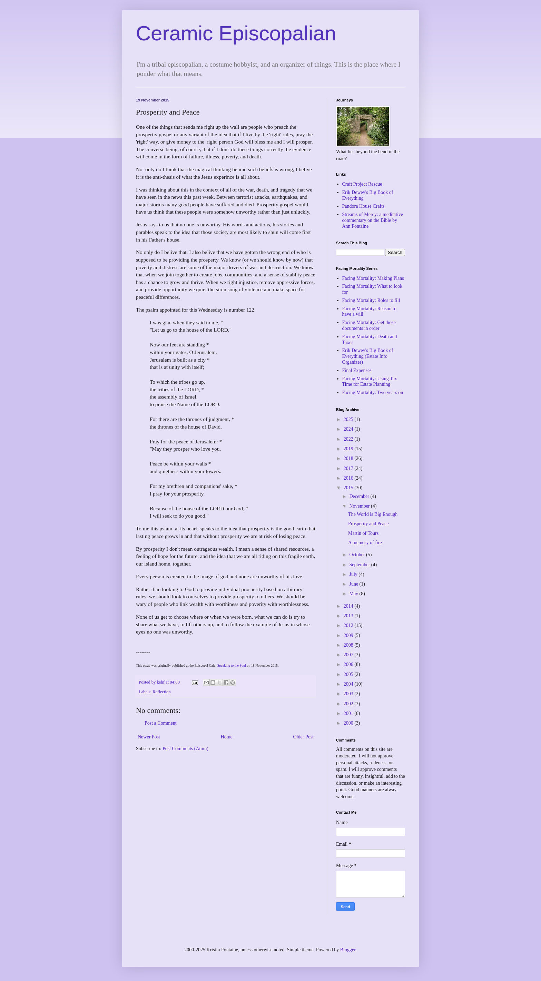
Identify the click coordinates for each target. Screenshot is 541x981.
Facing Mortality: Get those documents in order (369, 325)
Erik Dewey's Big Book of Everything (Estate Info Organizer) (367, 356)
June (354, 584)
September (360, 564)
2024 (349, 429)
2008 (349, 645)
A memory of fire (365, 542)
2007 (349, 654)
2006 (349, 664)
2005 (349, 674)
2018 (349, 458)
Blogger (347, 949)
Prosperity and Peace (368, 523)
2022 (349, 439)
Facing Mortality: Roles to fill (371, 300)
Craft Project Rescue (362, 184)
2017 (349, 468)
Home (227, 736)
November (360, 506)
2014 (349, 606)
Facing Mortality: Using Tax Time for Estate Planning (369, 381)
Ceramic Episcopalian (236, 33)
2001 (349, 713)
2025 (349, 419)
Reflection (161, 691)
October (357, 554)
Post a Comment (161, 723)
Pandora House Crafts (363, 206)
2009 (349, 635)
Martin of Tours (363, 533)
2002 (349, 703)
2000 (349, 723)
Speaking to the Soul (231, 665)
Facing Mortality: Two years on (372, 392)
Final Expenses (357, 370)
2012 (349, 625)
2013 (349, 615)
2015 (349, 487)
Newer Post (149, 736)
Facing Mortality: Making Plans (373, 278)
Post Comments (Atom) (185, 748)
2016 (349, 478)
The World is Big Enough (372, 514)
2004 (349, 684)
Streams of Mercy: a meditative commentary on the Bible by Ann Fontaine (372, 220)
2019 (349, 448)
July (353, 574)
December (359, 496)
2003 (349, 693)
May (354, 593)
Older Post (303, 736)
